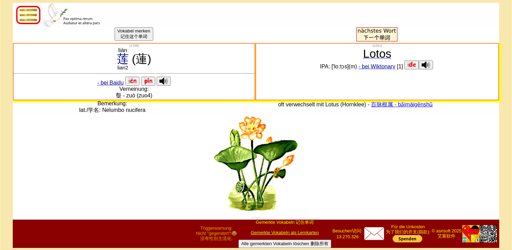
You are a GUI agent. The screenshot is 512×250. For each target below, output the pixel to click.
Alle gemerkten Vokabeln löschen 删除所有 (284, 243)
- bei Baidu (110, 83)
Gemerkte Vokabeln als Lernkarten (285, 232)
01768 (256, 218)
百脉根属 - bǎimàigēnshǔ (402, 104)
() (134, 45)
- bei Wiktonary (376, 66)
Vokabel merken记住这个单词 (133, 33)
